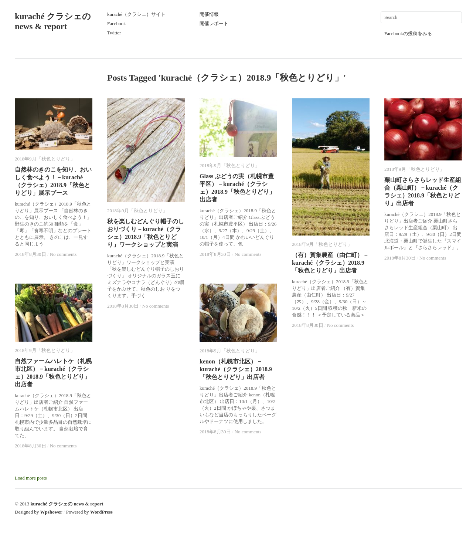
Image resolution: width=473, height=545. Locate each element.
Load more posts (31, 478)
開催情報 (209, 14)
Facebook (116, 23)
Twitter (114, 32)
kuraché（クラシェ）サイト (136, 14)
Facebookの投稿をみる (408, 33)
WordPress (101, 512)
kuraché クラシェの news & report (66, 504)
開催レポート (214, 23)
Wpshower (51, 512)
